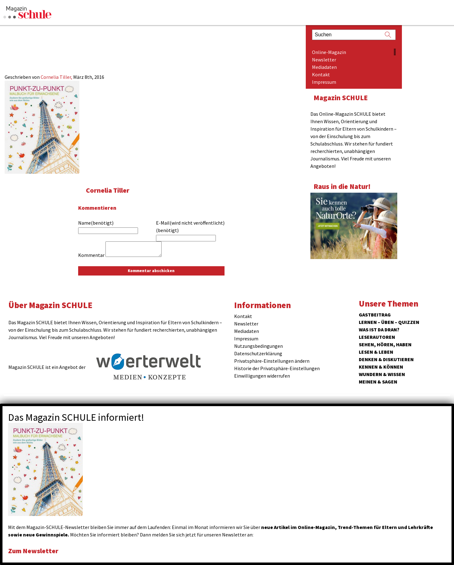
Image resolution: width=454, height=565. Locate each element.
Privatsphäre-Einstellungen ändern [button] (271, 361)
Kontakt (321, 74)
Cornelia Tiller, (57, 77)
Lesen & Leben (376, 352)
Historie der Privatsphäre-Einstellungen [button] (277, 368)
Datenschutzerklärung (258, 353)
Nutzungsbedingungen (258, 346)
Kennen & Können (381, 367)
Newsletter (324, 59)
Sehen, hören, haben (385, 344)
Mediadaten (324, 67)
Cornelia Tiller (108, 190)
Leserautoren (377, 337)
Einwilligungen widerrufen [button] (262, 376)
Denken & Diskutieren (386, 359)
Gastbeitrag (375, 315)
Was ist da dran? (379, 329)
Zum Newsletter (34, 550)
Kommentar (91, 255)
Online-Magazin (329, 52)
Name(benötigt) (96, 223)
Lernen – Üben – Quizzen (389, 322)
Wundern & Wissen (382, 374)
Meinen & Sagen (378, 382)
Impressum (324, 82)
